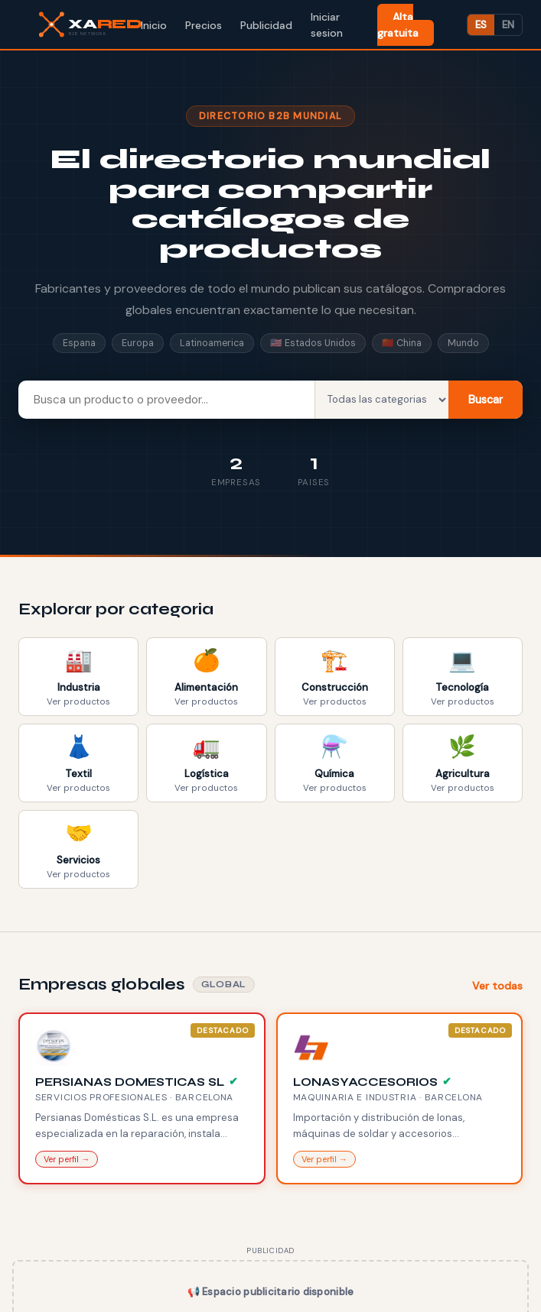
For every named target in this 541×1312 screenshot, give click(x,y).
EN (508, 24)
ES (481, 24)
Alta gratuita (398, 25)
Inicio (154, 25)
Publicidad (266, 25)
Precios (203, 25)
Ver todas (497, 986)
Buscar (485, 400)
